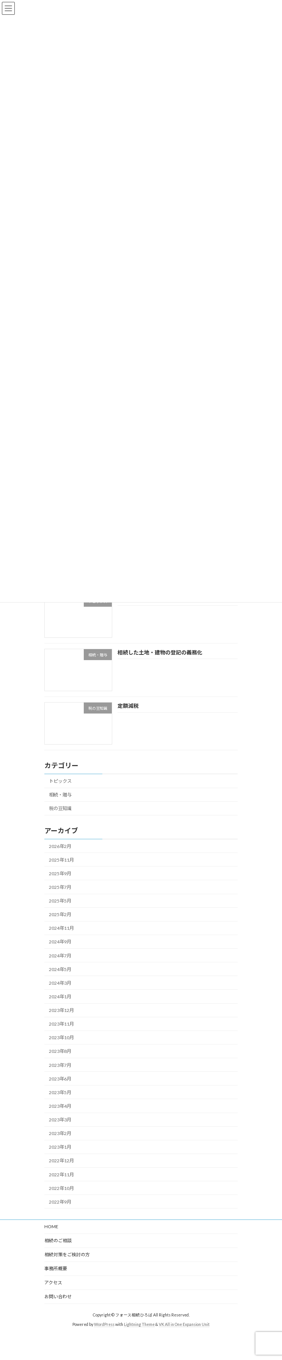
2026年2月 (60, 846)
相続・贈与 (60, 795)
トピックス (60, 781)
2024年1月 (60, 996)
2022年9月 (60, 1202)
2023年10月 (61, 1038)
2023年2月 (60, 1133)
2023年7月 (60, 1065)
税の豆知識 (60, 809)
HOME (51, 1226)
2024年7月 (60, 956)
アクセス (53, 1282)
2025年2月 (60, 914)
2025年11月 (61, 860)
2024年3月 (60, 983)
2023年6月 (60, 1079)
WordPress (104, 1324)
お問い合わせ (58, 1296)
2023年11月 (61, 1024)
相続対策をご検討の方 (67, 1254)
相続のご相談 (58, 1240)
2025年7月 (60, 887)
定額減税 (128, 706)
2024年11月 (61, 928)
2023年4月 (60, 1106)
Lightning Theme (139, 1324)
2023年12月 (61, 1010)
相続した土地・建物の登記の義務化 (160, 652)
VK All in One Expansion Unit (184, 1324)
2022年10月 (61, 1188)
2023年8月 (60, 1051)
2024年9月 (60, 942)
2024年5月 (60, 969)
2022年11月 (61, 1174)
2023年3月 (60, 1120)
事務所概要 (55, 1268)
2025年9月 (60, 873)
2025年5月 (60, 901)
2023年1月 (60, 1147)
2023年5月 (60, 1092)
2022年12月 (61, 1161)
